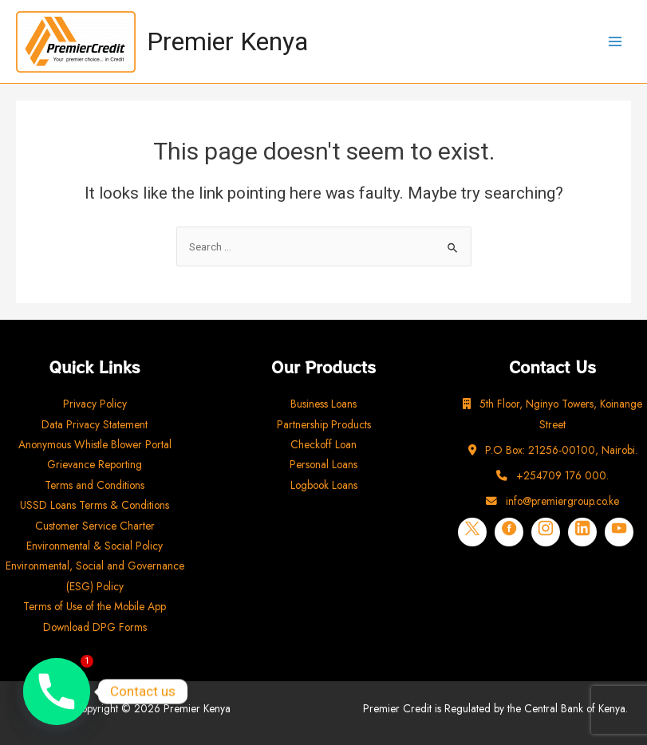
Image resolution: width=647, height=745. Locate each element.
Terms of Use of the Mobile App (94, 606)
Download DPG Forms (95, 627)
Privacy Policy (95, 404)
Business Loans (323, 404)
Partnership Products (324, 424)
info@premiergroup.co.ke (552, 501)
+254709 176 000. (552, 475)
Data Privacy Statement (94, 424)
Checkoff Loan (323, 444)
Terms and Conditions (94, 485)
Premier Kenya (227, 41)
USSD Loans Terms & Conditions (94, 505)
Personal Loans (323, 464)
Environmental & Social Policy (94, 546)
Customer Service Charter (95, 526)
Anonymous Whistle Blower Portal (95, 444)
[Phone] (56, 691)
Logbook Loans (323, 485)
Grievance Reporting (94, 464)
